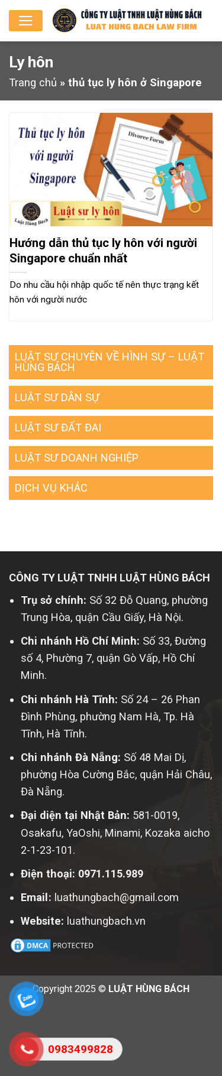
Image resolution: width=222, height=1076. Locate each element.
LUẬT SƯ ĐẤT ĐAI (58, 427)
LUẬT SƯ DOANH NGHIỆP (77, 457)
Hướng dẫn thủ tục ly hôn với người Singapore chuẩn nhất (103, 250)
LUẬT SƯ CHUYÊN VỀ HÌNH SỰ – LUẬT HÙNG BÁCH (109, 361)
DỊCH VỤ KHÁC (51, 488)
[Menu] (26, 20)
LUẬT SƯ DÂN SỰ (57, 397)
